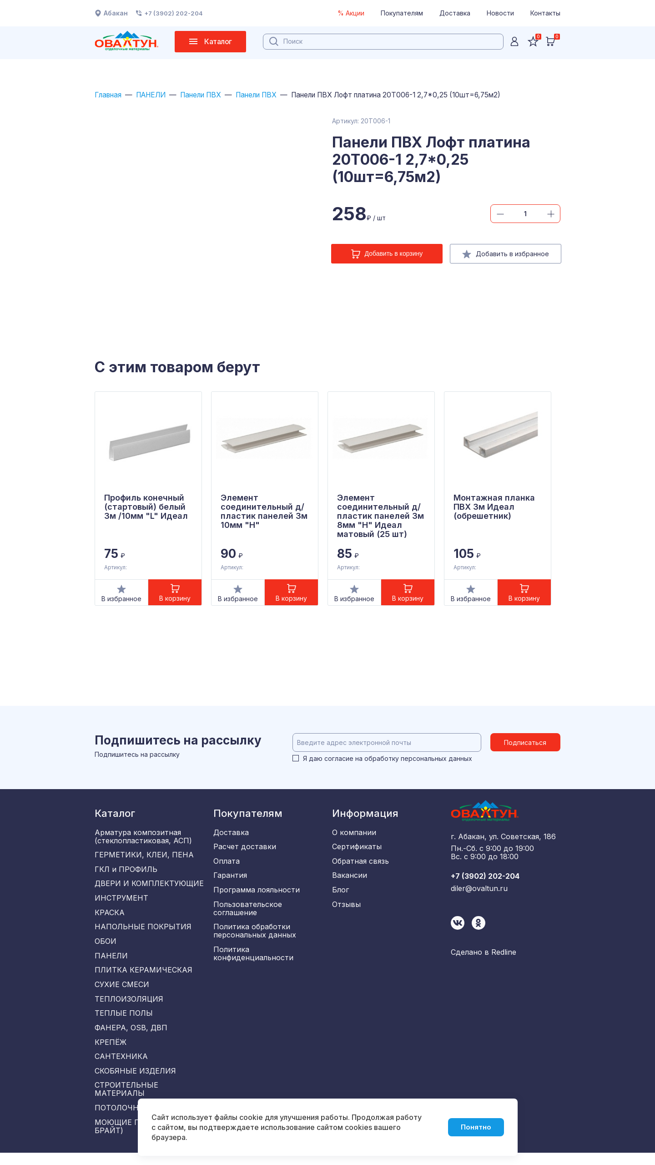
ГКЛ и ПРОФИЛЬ (126, 871)
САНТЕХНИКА (121, 1066)
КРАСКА (110, 916)
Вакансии (349, 878)
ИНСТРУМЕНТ (121, 901)
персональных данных (437, 759)
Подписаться (526, 743)
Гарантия (230, 878)
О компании (354, 833)
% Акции (351, 13)
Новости (500, 13)
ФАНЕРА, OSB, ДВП (131, 1036)
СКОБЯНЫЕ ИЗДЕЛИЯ (135, 1081)
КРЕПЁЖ (110, 1051)
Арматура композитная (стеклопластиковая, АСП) (143, 837)
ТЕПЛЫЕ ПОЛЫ (124, 1021)
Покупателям (402, 13)
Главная (109, 95)
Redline (503, 954)
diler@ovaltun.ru (479, 890)
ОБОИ (105, 946)
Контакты (545, 13)
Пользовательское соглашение (247, 912)
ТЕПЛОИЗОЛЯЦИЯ (129, 1006)
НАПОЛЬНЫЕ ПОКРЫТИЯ (143, 931)
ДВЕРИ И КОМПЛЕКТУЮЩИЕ (149, 886)
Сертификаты (357, 848)
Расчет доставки (244, 848)
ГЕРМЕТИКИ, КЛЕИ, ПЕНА (144, 856)
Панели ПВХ (209, 95)
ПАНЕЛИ (155, 95)
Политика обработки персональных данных (254, 935)
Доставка (454, 13)
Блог (340, 893)
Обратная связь (360, 863)
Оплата (226, 863)
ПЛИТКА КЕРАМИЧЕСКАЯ (143, 976)
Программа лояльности (256, 893)
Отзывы (346, 908)
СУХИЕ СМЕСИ (122, 991)
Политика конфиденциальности (253, 958)
